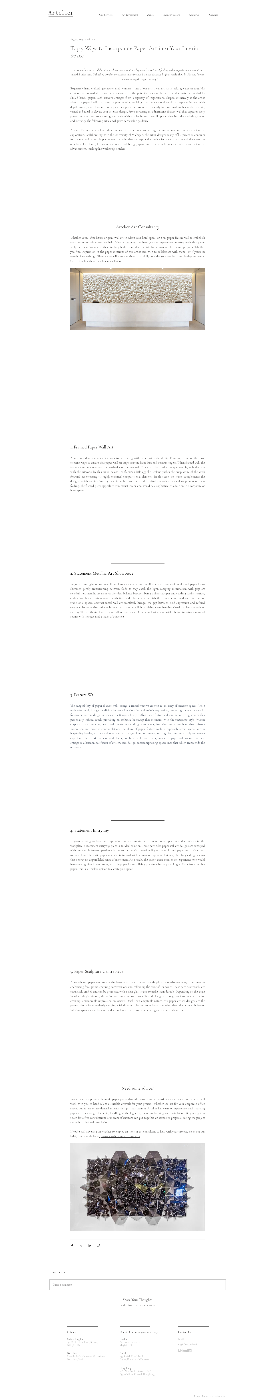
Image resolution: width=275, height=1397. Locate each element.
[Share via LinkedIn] (90, 1245)
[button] (108, 15)
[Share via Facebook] (72, 1245)
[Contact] (213, 15)
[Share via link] (99, 1245)
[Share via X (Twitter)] (81, 1245)
